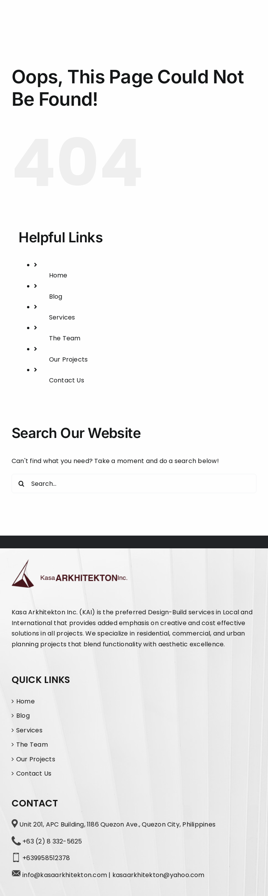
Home (58, 275)
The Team (65, 338)
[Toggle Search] (225, 21)
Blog (56, 296)
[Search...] (134, 483)
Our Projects (68, 359)
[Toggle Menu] (249, 21)
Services (62, 317)
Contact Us (66, 380)
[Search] (21, 483)
